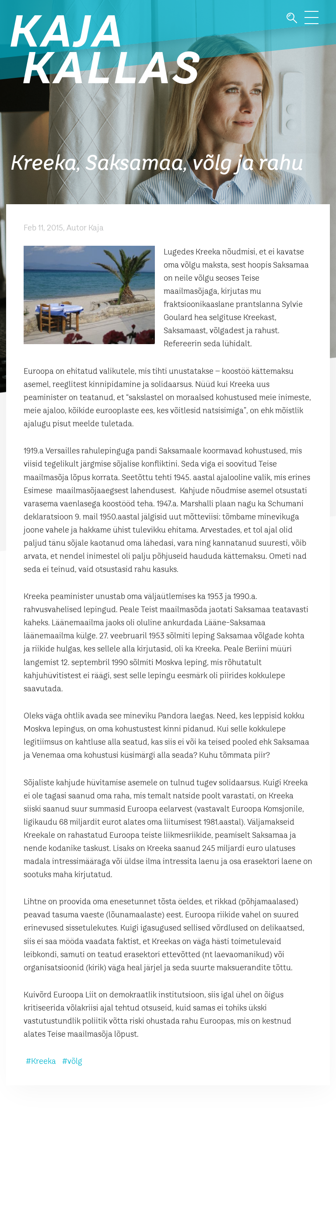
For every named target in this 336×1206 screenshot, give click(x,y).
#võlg (72, 1062)
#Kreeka (41, 1062)
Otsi (292, 18)
